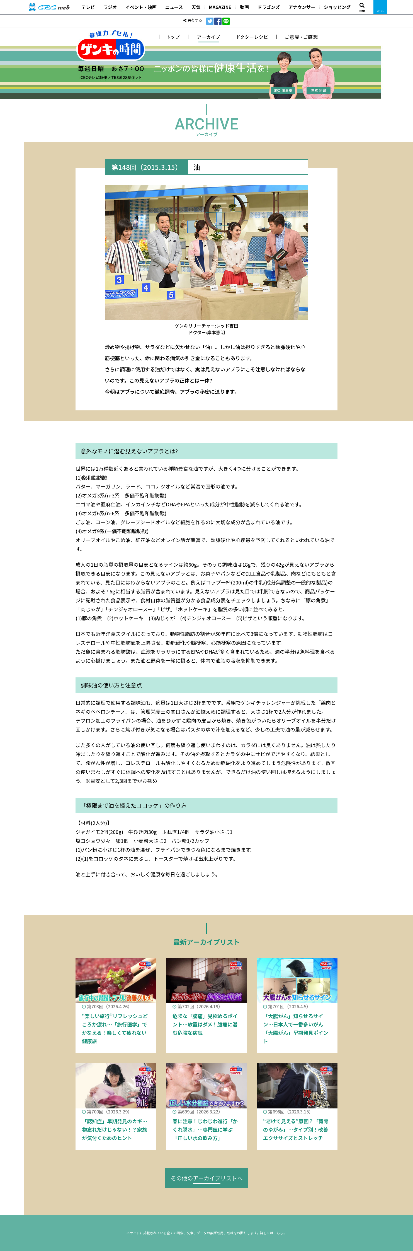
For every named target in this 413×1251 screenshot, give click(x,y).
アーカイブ (208, 37)
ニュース (174, 7)
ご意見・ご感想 (301, 37)
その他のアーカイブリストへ (207, 1178)
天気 (195, 7)
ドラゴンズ (268, 7)
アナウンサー (301, 7)
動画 (244, 7)
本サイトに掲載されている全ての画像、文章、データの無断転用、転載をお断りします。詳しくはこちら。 (207, 1232)
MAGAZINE (220, 7)
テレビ (88, 7)
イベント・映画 (141, 7)
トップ (173, 37)
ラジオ (110, 7)
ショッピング (337, 7)
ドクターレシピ (253, 37)
